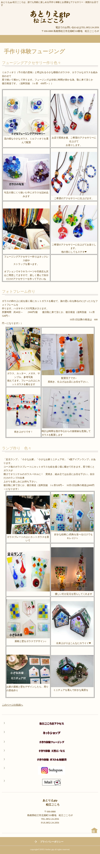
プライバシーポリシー (51, 841)
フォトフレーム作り (20, 291)
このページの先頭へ (12, 704)
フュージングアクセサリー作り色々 (31, 63)
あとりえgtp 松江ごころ (50, 17)
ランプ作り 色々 (17, 448)
